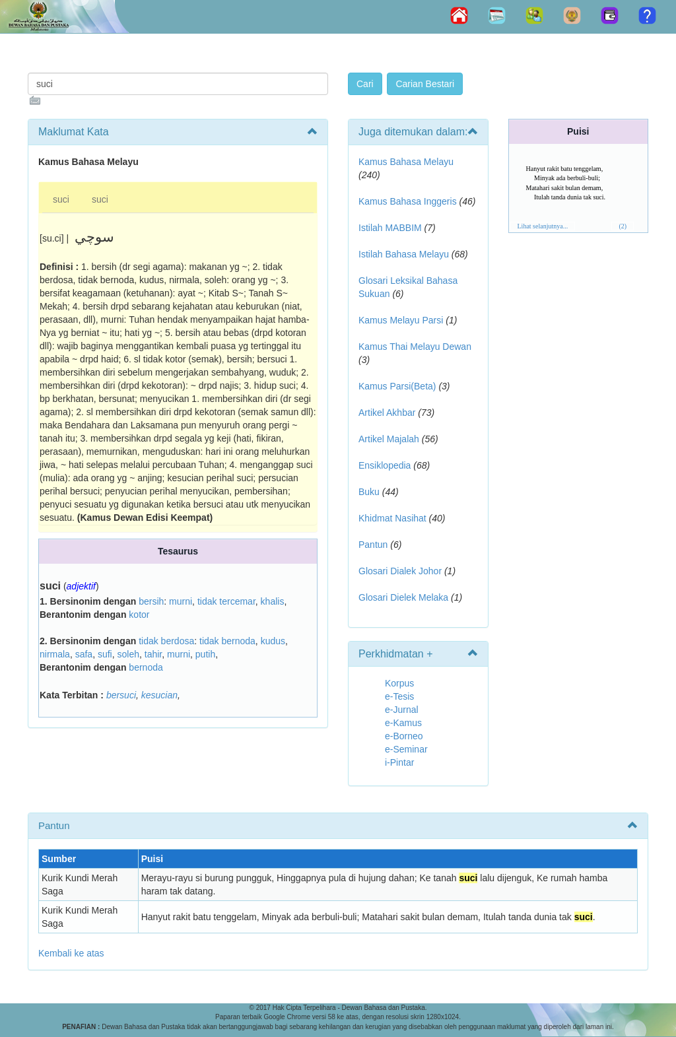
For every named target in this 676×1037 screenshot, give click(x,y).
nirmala (55, 654)
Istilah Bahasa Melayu (403, 254)
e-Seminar (406, 749)
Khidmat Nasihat (392, 518)
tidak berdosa (166, 641)
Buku (369, 491)
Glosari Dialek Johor (400, 571)
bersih (151, 601)
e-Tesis (399, 696)
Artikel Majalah (388, 439)
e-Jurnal (402, 709)
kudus (273, 641)
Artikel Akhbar (386, 412)
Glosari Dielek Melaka (403, 597)
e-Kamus (403, 723)
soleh (128, 654)
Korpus (399, 683)
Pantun (373, 544)
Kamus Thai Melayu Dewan (414, 346)
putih (205, 654)
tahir (153, 654)
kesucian (159, 695)
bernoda (145, 667)
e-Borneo (404, 736)
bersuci (121, 695)
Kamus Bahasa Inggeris (407, 201)
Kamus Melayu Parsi (400, 320)
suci (61, 199)
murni (180, 601)
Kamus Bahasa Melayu (406, 161)
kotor (139, 614)
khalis (273, 601)
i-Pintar (399, 762)
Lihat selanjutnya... (543, 226)
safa (83, 654)
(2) (622, 226)
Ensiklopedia (384, 465)
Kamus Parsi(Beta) (397, 386)
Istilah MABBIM (390, 227)
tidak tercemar (226, 601)
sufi (105, 654)
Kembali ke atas (71, 953)
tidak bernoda (227, 641)
